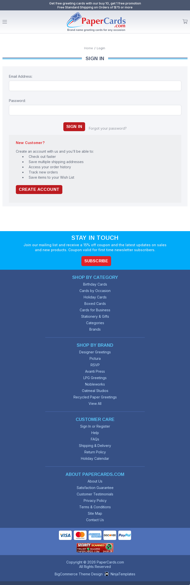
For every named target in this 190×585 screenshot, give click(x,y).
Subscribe (96, 261)
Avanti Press (95, 371)
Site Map (95, 513)
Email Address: (20, 76)
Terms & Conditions (95, 507)
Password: (17, 100)
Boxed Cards (95, 303)
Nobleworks (95, 384)
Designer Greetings (95, 352)
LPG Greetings (95, 378)
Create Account (39, 189)
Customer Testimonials (95, 494)
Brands (95, 329)
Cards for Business (95, 310)
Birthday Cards (95, 284)
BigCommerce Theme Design (79, 574)
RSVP (95, 365)
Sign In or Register (95, 426)
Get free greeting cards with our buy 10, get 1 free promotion (95, 3)
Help (95, 433)
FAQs (95, 439)
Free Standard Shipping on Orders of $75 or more (95, 7)
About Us (95, 481)
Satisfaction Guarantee (95, 488)
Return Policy (95, 452)
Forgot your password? (108, 128)
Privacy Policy (95, 500)
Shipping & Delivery (95, 445)
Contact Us (95, 520)
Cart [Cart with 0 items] (185, 22)
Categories (95, 323)
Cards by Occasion (95, 291)
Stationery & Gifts (95, 316)
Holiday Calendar (95, 458)
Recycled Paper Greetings (95, 397)
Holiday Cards (95, 297)
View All (95, 403)
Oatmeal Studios (95, 391)
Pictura (95, 358)
